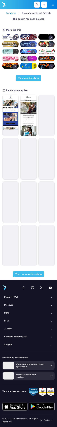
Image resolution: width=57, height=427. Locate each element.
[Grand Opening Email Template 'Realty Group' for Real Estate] (10, 115)
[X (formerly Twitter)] (41, 288)
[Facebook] (24, 288)
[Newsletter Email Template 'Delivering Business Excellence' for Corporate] (46, 159)
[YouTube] (50, 288)
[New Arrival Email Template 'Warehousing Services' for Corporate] (28, 159)
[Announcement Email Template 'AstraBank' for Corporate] (46, 202)
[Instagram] (32, 288)
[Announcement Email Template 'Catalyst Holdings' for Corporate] (46, 115)
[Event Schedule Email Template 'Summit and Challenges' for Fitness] (28, 245)
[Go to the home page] (3, 5)
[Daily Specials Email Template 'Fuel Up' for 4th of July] (10, 245)
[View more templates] (28, 78)
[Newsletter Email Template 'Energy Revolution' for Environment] (10, 202)
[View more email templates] (28, 274)
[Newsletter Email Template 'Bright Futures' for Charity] (10, 159)
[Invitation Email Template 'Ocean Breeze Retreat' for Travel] (28, 115)
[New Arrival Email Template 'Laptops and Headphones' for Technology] (46, 245)
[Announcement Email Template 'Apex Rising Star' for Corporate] (28, 202)
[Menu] (52, 4)
